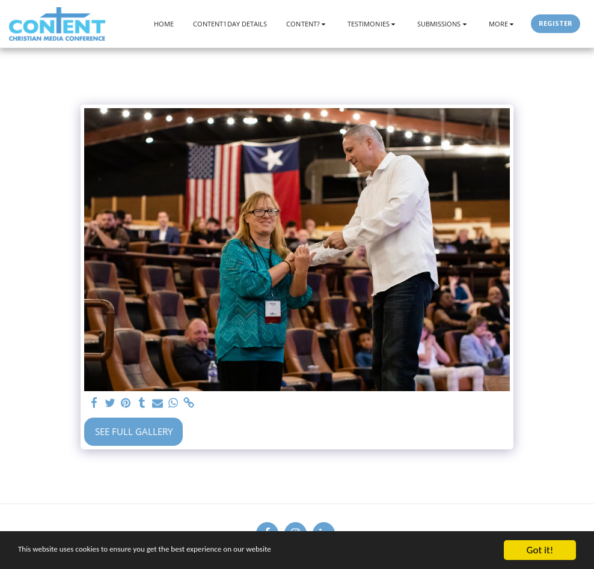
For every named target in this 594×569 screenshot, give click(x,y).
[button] (307, 24)
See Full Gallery (134, 431)
